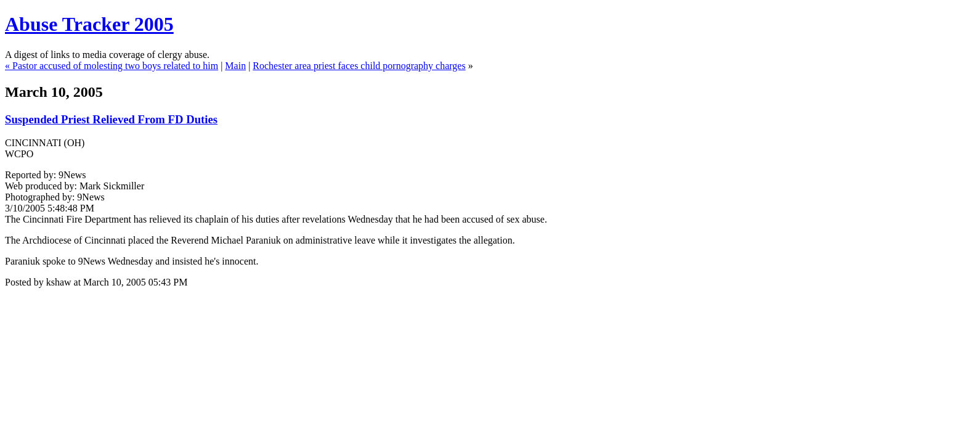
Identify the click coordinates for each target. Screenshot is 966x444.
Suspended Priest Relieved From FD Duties (111, 119)
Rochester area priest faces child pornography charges (359, 65)
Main (235, 65)
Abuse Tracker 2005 (89, 24)
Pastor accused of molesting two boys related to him (115, 65)
